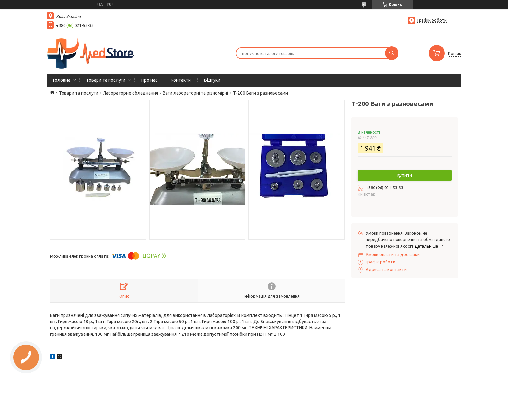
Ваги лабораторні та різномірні (195, 93)
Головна (61, 80)
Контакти (181, 80)
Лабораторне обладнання (130, 93)
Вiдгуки (212, 80)
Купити (404, 175)
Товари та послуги (105, 80)
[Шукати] (391, 53)
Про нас (149, 80)
